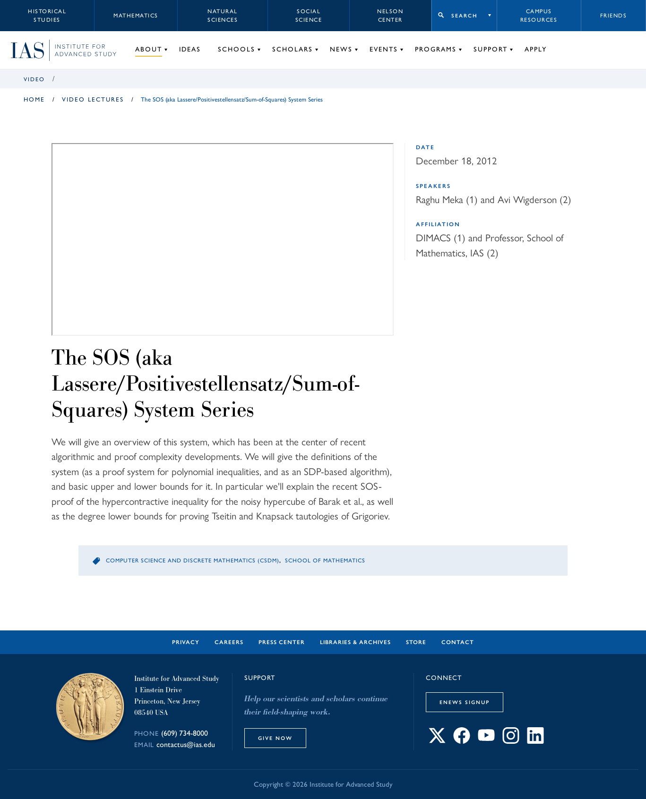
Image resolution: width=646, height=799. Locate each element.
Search (464, 15)
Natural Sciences (222, 15)
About (148, 49)
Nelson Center (390, 15)
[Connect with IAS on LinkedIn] (535, 741)
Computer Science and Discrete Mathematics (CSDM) (192, 560)
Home (34, 99)
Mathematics (135, 15)
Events (384, 49)
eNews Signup (464, 702)
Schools (236, 49)
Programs (436, 49)
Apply (536, 49)
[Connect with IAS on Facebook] (461, 741)
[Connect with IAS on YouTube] (486, 741)
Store (416, 642)
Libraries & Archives (355, 642)
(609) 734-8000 (184, 733)
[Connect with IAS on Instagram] (511, 741)
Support (491, 49)
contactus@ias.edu (185, 744)
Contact (457, 642)
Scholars (292, 49)
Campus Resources (539, 15)
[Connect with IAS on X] (437, 741)
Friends (613, 15)
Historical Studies (47, 15)
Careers (229, 642)
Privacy (185, 642)
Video (34, 79)
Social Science (308, 15)
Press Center (281, 642)
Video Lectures (93, 99)
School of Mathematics (325, 560)
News (341, 49)
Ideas (190, 49)
